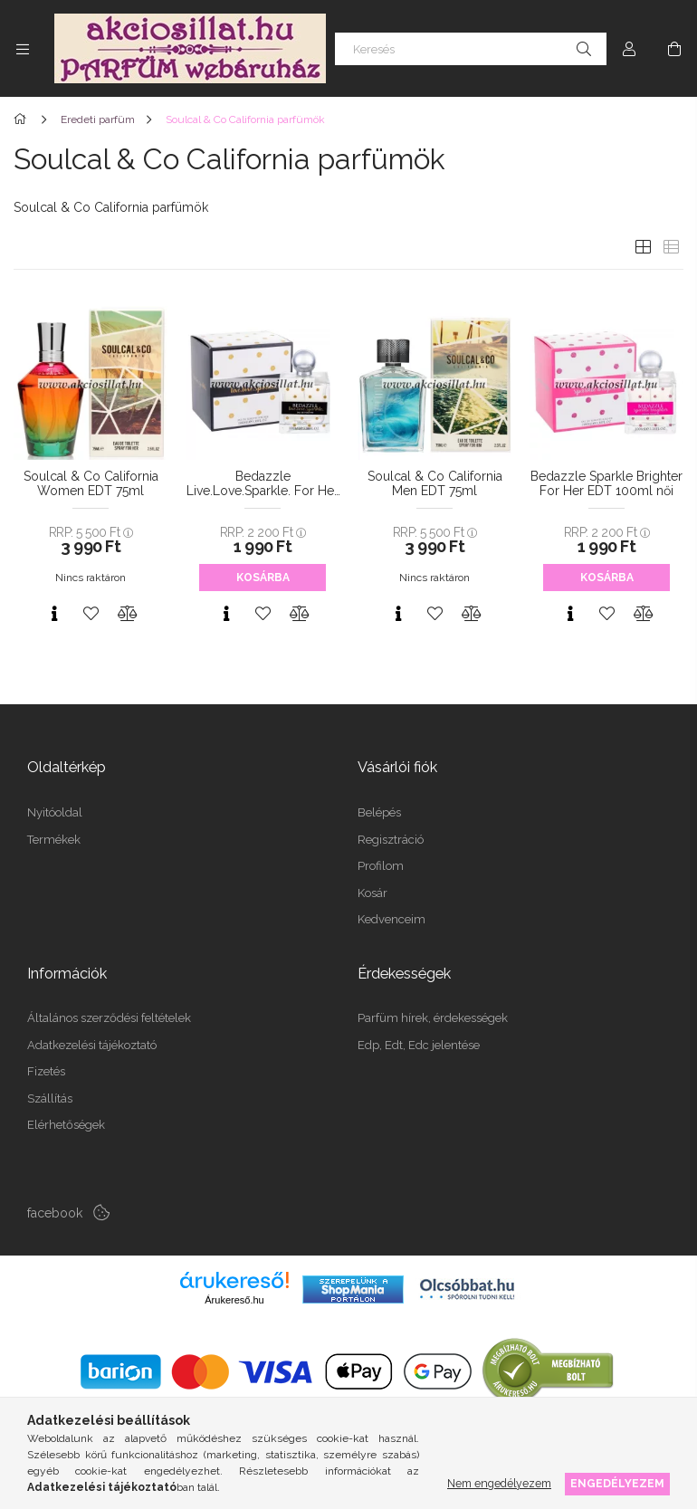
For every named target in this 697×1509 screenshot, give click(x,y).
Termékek (54, 839)
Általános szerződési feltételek (109, 1018)
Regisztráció (391, 839)
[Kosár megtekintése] (674, 49)
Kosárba (263, 577)
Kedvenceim (391, 919)
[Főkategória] (23, 119)
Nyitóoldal (54, 812)
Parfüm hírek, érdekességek (433, 1018)
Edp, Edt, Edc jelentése (419, 1045)
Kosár (372, 893)
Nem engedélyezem (499, 1483)
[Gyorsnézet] (54, 613)
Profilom (381, 866)
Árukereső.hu (234, 1299)
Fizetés (46, 1071)
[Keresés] (470, 49)
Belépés (379, 812)
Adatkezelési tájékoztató (92, 1045)
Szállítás (49, 1098)
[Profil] (629, 49)
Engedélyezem (617, 1483)
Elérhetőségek (66, 1125)
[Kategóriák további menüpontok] (22, 49)
